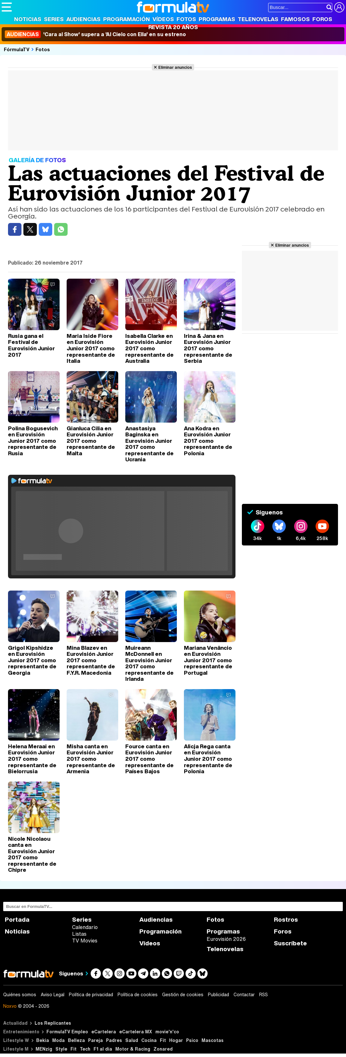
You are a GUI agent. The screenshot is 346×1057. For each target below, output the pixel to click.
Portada (17, 919)
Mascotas (213, 1040)
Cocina (149, 1040)
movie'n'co (167, 1031)
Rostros (286, 919)
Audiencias (83, 19)
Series (54, 19)
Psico (192, 1040)
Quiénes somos (19, 994)
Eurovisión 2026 (226, 939)
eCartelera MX (135, 1031)
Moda (58, 1040)
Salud (131, 1040)
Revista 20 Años (173, 27)
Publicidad (218, 994)
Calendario (85, 927)
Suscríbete (290, 943)
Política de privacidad (91, 994)
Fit (163, 1040)
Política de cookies (138, 994)
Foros (322, 19)
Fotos (186, 19)
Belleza (76, 1040)
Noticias (27, 19)
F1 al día (103, 1048)
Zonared (163, 1048)
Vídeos (163, 19)
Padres (114, 1040)
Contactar (244, 994)
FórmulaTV (16, 49)
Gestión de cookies (182, 994)
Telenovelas (258, 19)
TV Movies (84, 940)
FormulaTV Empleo (67, 1031)
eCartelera (103, 1031)
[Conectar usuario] (339, 7)
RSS (263, 994)
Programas (217, 19)
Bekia (42, 1040)
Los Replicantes (53, 1023)
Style (61, 1048)
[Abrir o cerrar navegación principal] (7, 7)
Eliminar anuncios (175, 67)
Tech (85, 1048)
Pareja (95, 1040)
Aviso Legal (52, 994)
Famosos (295, 19)
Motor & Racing (132, 1048)
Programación (126, 19)
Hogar (176, 1040)
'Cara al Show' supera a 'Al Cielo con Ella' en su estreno (95, 34)
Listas (79, 934)
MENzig (44, 1048)
